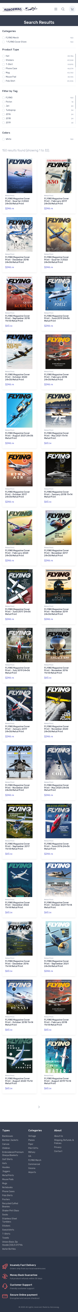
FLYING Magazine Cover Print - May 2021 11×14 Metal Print (56, 436)
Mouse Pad (11, 77)
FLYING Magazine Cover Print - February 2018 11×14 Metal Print (56, 1022)
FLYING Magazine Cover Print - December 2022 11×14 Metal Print (17, 905)
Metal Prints (8, 1175)
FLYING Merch (12, 37)
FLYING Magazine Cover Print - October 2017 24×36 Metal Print (17, 494)
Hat (7, 56)
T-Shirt (9, 64)
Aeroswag (54, 1307)
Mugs (4, 1183)
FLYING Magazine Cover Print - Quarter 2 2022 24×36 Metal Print (17, 201)
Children (6, 1148)
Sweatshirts (8, 1230)
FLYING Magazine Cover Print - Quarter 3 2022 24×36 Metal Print (56, 260)
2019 (8, 122)
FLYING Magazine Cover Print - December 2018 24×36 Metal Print (17, 260)
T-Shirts (6, 1234)
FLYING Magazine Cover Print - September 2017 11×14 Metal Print (17, 846)
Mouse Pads (8, 1179)
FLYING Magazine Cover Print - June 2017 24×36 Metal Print (18, 612)
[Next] (39, 1107)
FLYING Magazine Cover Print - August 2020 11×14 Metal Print (19, 1081)
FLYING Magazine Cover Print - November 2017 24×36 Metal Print (56, 553)
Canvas (5, 1144)
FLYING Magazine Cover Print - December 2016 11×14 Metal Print (17, 964)
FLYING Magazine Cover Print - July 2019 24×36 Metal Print (17, 670)
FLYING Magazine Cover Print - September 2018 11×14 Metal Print (17, 318)
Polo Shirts (7, 1195)
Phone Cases (8, 1191)
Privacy (57, 1147)
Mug (8, 72)
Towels (5, 1238)
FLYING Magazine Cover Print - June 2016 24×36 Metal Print (57, 846)
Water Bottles (9, 1249)
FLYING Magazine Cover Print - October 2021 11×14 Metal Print (58, 905)
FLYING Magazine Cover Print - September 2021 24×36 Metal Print (56, 964)
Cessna (31, 1168)
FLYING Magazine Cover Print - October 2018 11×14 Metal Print (19, 1022)
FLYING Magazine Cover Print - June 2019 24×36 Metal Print (57, 318)
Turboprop (11, 110)
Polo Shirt (10, 81)
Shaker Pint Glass (10, 1210)
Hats (4, 1163)
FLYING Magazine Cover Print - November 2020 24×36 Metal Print (56, 729)
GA (29, 1156)
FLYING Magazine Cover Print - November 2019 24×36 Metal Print (56, 612)
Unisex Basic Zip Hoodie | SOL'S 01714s (12, 1243)
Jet (7, 106)
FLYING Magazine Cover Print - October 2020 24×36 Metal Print (17, 377)
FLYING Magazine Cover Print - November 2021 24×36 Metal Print (17, 788)
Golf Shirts (7, 1159)
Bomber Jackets (10, 1140)
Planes (31, 1140)
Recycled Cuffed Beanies (10, 1205)
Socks (5, 1214)
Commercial (34, 1164)
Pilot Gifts (33, 1148)
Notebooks (7, 1187)
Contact (58, 1151)
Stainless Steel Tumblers (9, 1220)
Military (31, 1152)
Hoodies (6, 1167)
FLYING (9, 97)
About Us (58, 1136)
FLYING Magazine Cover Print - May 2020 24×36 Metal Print (56, 788)
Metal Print (9, 196)
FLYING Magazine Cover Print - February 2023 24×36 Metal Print (17, 553)
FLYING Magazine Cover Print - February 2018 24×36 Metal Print (56, 377)
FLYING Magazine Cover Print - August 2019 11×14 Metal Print (57, 1081)
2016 (8, 114)
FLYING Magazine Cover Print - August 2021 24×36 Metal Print (19, 436)
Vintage (32, 1136)
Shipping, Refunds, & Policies (64, 1142)
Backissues (7, 1136)
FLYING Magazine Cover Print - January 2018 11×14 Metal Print (58, 494)
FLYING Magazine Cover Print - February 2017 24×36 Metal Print (56, 201)
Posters (6, 1199)
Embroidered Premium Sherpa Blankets (13, 1154)
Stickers (10, 60)
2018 (8, 118)
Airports (32, 1172)
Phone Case (11, 68)
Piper (30, 1144)
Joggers (6, 1171)
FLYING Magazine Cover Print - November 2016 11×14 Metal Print (56, 670)
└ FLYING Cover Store (16, 42)
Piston (9, 102)
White (8, 139)
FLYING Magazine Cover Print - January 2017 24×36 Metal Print (17, 729)
